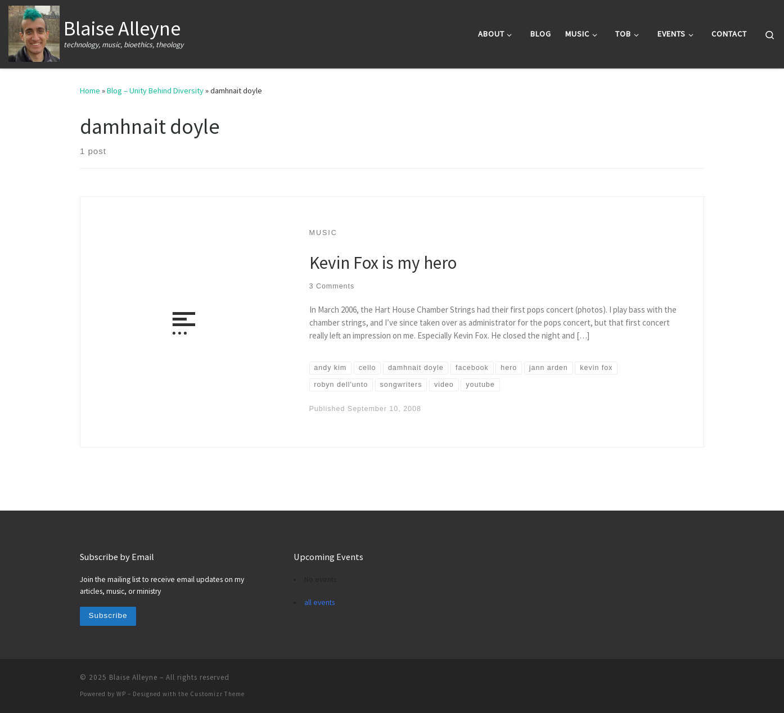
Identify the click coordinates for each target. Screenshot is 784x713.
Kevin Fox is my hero (383, 262)
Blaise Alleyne (133, 677)
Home (90, 90)
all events (319, 602)
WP (121, 694)
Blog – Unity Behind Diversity (155, 90)
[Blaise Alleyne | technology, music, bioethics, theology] (34, 31)
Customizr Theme (217, 694)
